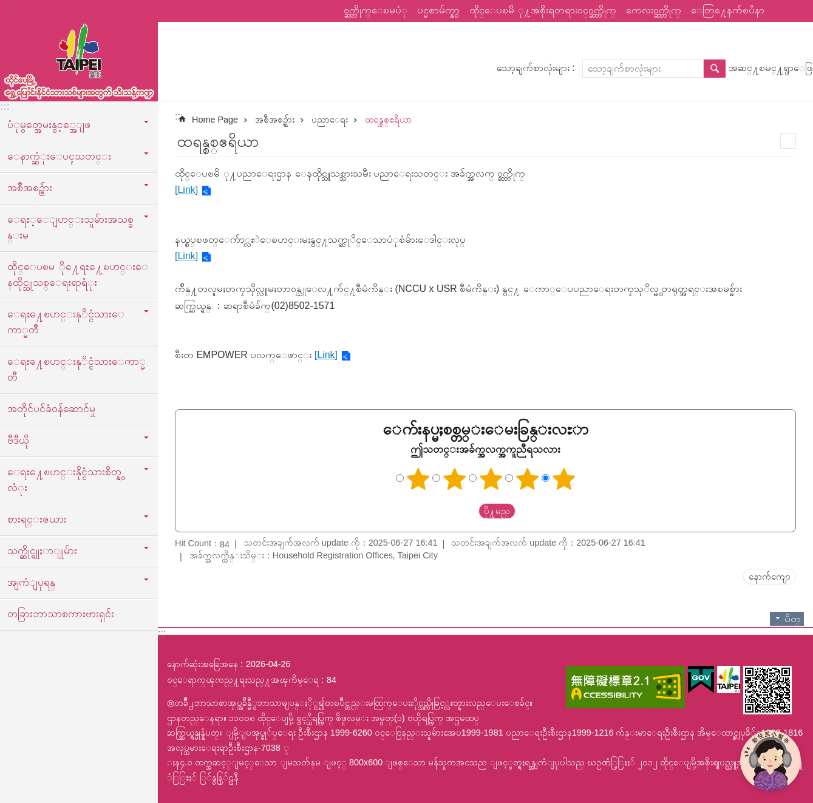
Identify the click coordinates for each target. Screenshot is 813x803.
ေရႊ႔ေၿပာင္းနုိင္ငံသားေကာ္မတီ (76, 369)
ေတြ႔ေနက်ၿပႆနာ (727, 10)
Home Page (215, 119)
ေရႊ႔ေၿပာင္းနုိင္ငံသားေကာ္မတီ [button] (65, 322)
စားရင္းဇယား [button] (37, 519)
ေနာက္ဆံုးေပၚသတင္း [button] (59, 156)
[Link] (186, 190)
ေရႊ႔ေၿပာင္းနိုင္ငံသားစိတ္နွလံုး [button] (64, 479)
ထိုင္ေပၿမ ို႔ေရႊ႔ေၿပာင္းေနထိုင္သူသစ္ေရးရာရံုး (77, 274)
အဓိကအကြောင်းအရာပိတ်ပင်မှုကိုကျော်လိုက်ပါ (6, 6)
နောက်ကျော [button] (770, 576)
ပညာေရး (329, 119)
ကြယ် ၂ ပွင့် (454, 478)
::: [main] (179, 116)
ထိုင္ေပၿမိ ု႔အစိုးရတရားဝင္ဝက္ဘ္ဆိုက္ (542, 10)
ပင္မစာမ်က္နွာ (438, 10)
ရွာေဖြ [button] (715, 68)
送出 (466, 511)
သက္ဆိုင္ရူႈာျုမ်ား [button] (42, 550)
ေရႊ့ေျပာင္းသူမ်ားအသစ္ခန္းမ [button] (70, 227)
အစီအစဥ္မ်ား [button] (29, 187)
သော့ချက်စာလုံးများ (533, 68)
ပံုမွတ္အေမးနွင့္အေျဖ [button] (48, 124)
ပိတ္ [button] (792, 619)
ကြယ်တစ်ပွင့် (417, 478)
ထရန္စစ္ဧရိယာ (388, 119)
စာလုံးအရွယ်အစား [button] (796, 11)
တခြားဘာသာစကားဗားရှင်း (60, 614)
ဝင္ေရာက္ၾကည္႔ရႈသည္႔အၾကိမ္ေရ (243, 680)
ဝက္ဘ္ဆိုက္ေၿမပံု (375, 10)
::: (13, 7)
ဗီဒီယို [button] (18, 440)
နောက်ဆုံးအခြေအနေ (202, 664)
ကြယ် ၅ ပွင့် (563, 478)
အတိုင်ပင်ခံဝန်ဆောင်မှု (51, 408)
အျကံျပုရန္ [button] (31, 582)
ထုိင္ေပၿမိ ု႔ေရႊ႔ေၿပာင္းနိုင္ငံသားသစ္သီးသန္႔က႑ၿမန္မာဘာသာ (79, 58)
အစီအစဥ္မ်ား (274, 119)
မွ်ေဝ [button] (779, 11)
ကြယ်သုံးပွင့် (490, 478)
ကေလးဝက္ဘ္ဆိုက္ (653, 10)
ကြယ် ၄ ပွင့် (527, 478)
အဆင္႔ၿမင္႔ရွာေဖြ (771, 68)
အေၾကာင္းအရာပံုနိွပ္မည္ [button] (788, 141)
